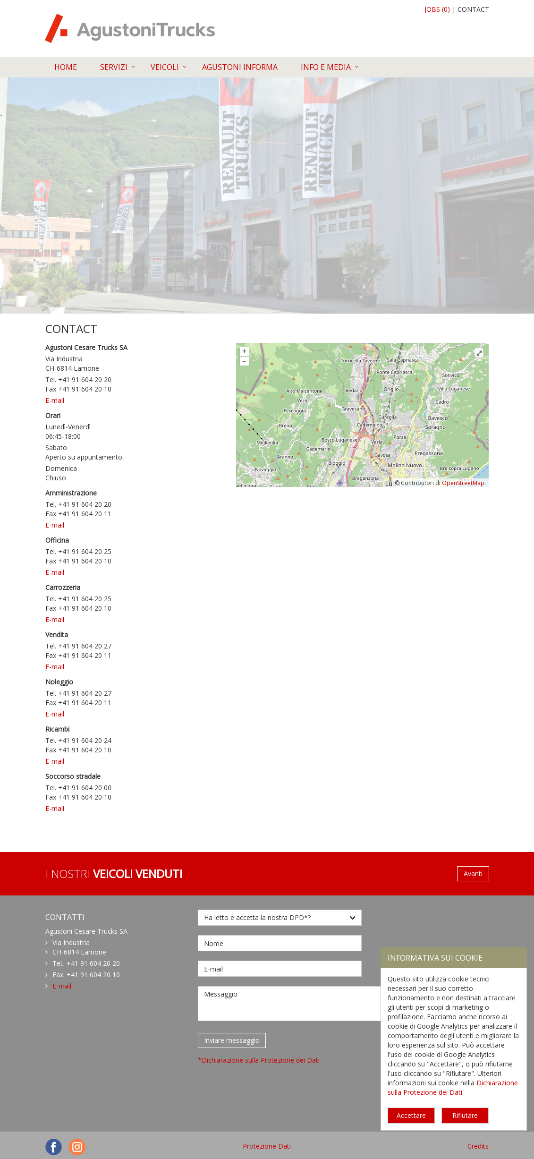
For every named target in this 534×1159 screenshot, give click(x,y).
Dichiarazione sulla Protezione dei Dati (453, 1087)
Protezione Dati (267, 1146)
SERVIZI (113, 67)
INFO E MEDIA (326, 67)
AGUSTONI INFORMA (240, 67)
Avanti (473, 873)
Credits (478, 1146)
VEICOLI (165, 67)
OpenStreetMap (463, 483)
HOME (65, 67)
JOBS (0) (437, 9)
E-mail (54, 400)
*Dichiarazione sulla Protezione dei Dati (259, 1060)
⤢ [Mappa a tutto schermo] (479, 352)
